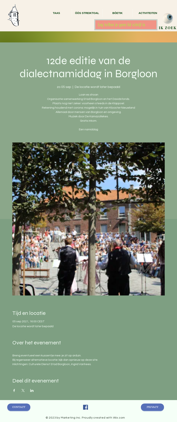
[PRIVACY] (152, 407)
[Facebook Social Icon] (85, 407)
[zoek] (167, 18)
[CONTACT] (18, 407)
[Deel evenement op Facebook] (14, 390)
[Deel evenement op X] (23, 390)
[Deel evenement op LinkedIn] (32, 390)
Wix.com (119, 417)
